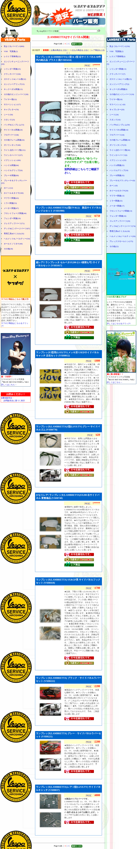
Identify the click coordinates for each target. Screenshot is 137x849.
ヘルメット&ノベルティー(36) (123, 236)
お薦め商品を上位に (59, 50)
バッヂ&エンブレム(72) (14, 125)
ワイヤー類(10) (116, 99)
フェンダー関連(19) (12, 218)
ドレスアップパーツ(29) (120, 221)
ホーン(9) (114, 185)
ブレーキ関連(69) (11, 175)
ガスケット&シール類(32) (15, 79)
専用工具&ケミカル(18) (120, 231)
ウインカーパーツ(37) (13, 155)
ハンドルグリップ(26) (13, 170)
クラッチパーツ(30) (12, 74)
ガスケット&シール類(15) (121, 79)
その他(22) (114, 246)
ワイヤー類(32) (10, 99)
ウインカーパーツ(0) (118, 155)
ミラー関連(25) (116, 201)
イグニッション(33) (118, 160)
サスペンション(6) (117, 104)
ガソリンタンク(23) (118, 145)
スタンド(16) (115, 120)
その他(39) (8, 249)
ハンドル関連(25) (117, 165)
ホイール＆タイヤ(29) (119, 191)
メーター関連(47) (11, 208)
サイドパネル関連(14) (119, 130)
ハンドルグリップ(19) (119, 170)
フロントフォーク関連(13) (121, 211)
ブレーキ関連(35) (117, 175)
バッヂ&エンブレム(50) (120, 125)
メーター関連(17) (117, 206)
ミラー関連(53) (10, 203)
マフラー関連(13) (117, 196)
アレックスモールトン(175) (121, 241)
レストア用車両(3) (117, 56)
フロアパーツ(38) (11, 135)
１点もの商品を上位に (79, 50)
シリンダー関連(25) (12, 69)
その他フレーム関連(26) (14, 140)
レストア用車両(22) (12, 56)
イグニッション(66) (12, 160)
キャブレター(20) (117, 109)
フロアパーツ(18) (117, 135)
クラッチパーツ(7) (117, 74)
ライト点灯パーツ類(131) (14, 150)
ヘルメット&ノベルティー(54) (17, 239)
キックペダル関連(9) (118, 89)
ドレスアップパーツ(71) (14, 223)
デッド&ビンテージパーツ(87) (17, 228)
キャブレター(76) (11, 109)
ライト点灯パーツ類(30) (120, 150)
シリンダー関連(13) (118, 69)
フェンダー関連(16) (118, 216)
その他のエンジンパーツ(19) (122, 94)
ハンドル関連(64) (11, 165)
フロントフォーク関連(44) (15, 213)
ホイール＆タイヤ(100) (13, 193)
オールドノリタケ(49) (13, 244)
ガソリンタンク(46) (12, 145)
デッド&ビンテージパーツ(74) (123, 226)
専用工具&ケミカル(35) (14, 233)
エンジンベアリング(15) (14, 84)
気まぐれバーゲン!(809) (14, 46)
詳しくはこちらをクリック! (119, 323)
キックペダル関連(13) (13, 89)
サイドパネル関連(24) (13, 130)
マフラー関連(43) (11, 198)
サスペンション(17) (12, 104)
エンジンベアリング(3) (119, 84)
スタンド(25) (9, 120)
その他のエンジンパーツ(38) (16, 94)
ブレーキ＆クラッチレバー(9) (122, 180)
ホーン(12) (8, 188)
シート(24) (114, 114)
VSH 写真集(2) (11, 51)
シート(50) (8, 114)
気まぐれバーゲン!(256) (120, 46)
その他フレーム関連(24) (120, 140)
